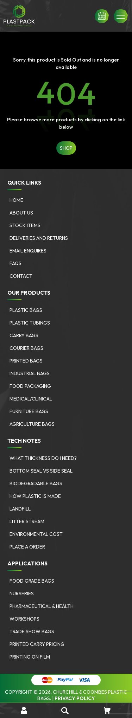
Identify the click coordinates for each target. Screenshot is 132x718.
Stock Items (25, 225)
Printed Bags (26, 361)
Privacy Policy (75, 698)
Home (16, 200)
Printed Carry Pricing (37, 644)
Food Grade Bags (32, 581)
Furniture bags (29, 411)
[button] (121, 16)
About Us (21, 213)
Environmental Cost (36, 534)
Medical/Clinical (31, 399)
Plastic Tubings (30, 323)
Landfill (20, 509)
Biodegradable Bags (36, 483)
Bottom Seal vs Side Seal (41, 471)
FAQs (15, 263)
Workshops (24, 619)
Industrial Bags (30, 373)
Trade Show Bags (32, 631)
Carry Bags (24, 335)
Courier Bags (26, 348)
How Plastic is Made (35, 496)
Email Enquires (28, 251)
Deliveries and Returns (39, 238)
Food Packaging (30, 386)
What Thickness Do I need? (43, 458)
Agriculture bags (32, 424)
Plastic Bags (26, 310)
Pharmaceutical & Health (42, 606)
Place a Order (27, 547)
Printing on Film (30, 657)
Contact (21, 276)
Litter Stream (27, 521)
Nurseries (22, 593)
